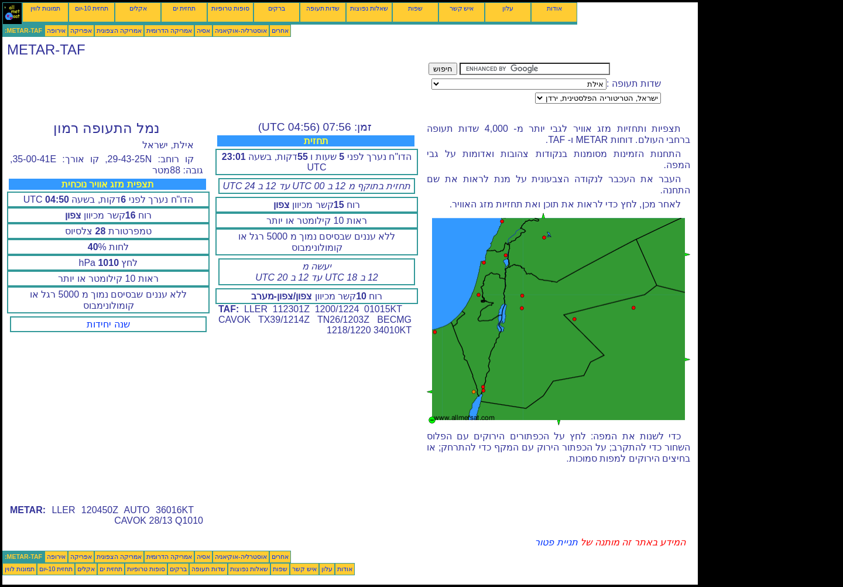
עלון (507, 8)
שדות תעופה (323, 8)
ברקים (276, 8)
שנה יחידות (108, 324)
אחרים (280, 30)
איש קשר (462, 8)
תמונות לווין (45, 8)
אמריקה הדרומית (169, 30)
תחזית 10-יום (91, 8)
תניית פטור (555, 542)
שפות (415, 8)
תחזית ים (184, 8)
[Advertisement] (215, 89)
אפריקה (81, 30)
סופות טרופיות (230, 8)
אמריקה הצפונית (119, 30)
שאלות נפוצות (369, 8)
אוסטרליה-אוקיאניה (241, 30)
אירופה (56, 30)
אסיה (203, 30)
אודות (554, 8)
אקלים (138, 8)
